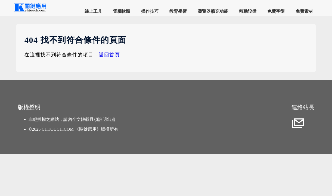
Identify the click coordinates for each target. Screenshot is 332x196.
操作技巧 (150, 11)
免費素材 (304, 11)
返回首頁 (109, 54)
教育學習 (178, 11)
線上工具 (93, 11)
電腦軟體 (121, 11)
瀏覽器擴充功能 (213, 11)
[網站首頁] (30, 10)
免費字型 (276, 11)
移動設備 (247, 11)
